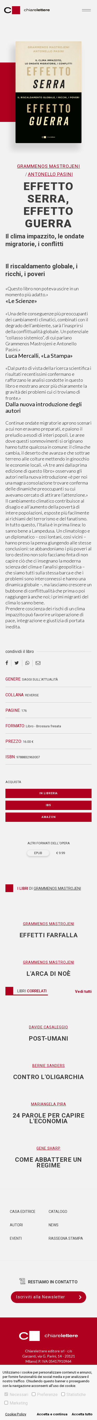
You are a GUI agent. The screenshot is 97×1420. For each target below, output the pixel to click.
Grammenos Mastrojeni (48, 166)
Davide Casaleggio (48, 1027)
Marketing (16, 1403)
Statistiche (73, 1394)
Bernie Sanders (48, 1066)
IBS (48, 805)
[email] (38, 663)
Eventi (16, 1238)
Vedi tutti (83, 991)
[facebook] (8, 663)
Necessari (16, 1394)
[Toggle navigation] (86, 10)
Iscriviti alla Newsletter (51, 1297)
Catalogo (58, 1212)
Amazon (49, 817)
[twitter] (16, 663)
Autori (16, 1225)
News (53, 1225)
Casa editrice (22, 1212)
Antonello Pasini (50, 174)
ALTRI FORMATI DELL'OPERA (48, 843)
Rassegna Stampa (66, 1238)
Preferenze (45, 1394)
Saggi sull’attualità (40, 679)
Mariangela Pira (48, 1104)
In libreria (48, 793)
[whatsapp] (27, 663)
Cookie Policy (15, 1414)
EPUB (38, 853)
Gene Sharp (48, 1148)
